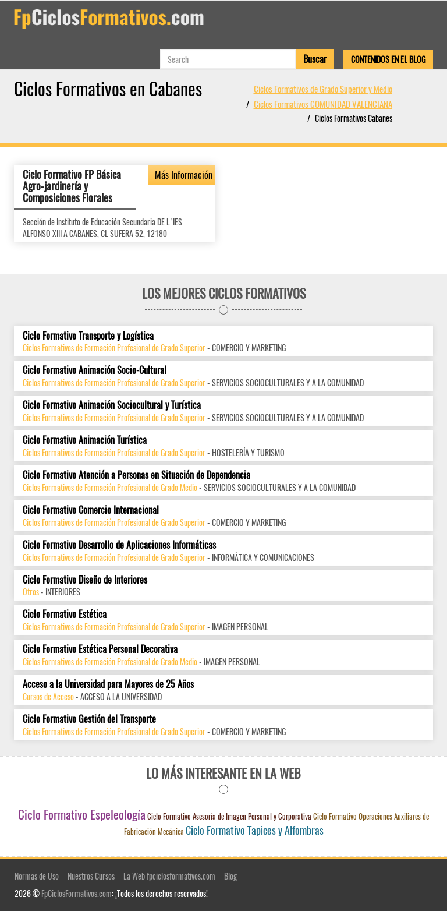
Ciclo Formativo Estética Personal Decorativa (100, 649)
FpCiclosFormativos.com (76, 893)
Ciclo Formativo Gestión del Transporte (89, 719)
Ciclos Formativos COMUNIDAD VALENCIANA (323, 103)
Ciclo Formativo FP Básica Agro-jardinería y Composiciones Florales (72, 186)
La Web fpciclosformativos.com (169, 876)
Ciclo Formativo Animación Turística (85, 440)
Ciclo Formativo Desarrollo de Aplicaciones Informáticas (119, 545)
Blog (230, 876)
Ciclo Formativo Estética (65, 614)
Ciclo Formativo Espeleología (82, 814)
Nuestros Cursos (91, 876)
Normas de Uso (37, 876)
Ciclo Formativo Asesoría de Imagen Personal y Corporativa (229, 816)
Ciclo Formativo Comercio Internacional (91, 510)
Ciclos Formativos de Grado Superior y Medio (323, 88)
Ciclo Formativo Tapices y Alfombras (255, 830)
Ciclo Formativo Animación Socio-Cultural (94, 370)
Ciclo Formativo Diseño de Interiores (85, 580)
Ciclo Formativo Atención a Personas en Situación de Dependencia (136, 475)
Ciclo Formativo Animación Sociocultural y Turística (112, 405)
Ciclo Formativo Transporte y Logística (88, 335)
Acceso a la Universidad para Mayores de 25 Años (108, 684)
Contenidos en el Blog (388, 59)
